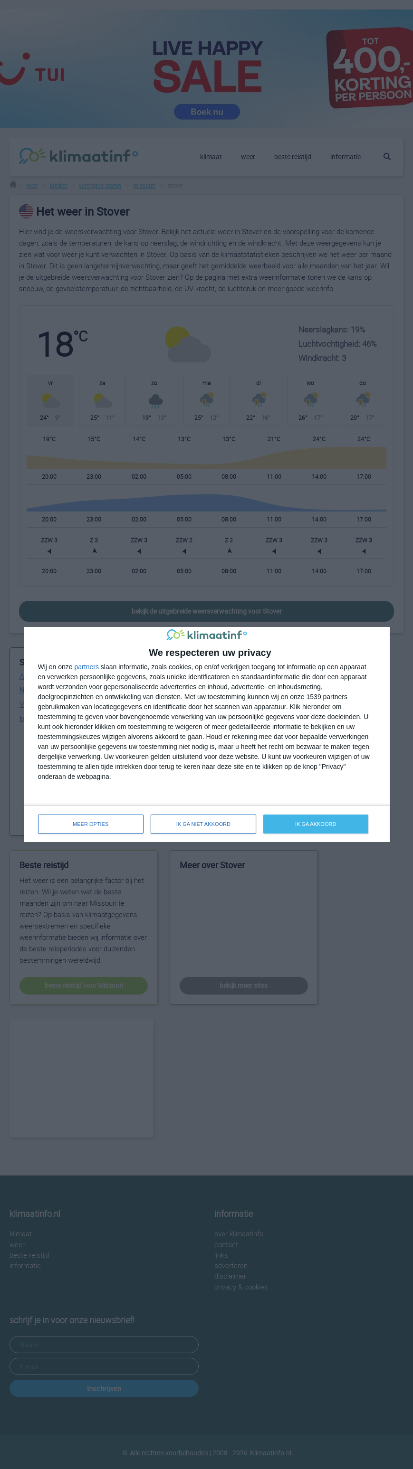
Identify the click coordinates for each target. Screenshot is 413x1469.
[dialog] (207, 734)
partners (87, 666)
